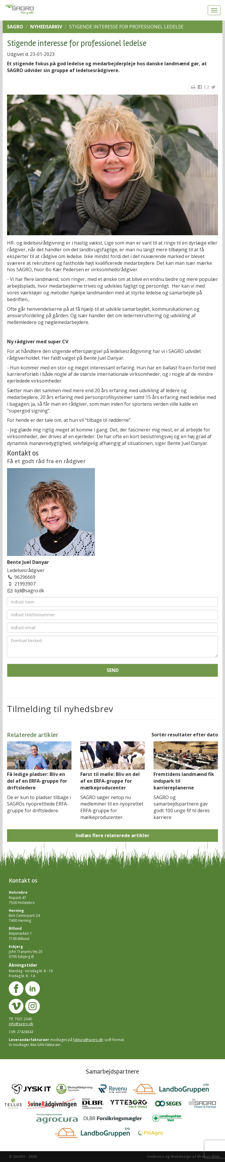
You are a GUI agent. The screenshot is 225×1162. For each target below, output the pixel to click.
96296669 (24, 577)
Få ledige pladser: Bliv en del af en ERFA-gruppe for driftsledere (37, 781)
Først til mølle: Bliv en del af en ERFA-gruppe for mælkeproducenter (110, 781)
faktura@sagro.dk (88, 1039)
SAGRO (15, 26)
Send (113, 670)
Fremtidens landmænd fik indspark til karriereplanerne (184, 781)
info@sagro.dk (21, 1023)
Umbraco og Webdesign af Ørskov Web (183, 1156)
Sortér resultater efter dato (184, 734)
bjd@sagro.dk (29, 590)
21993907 (24, 584)
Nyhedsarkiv (46, 26)
